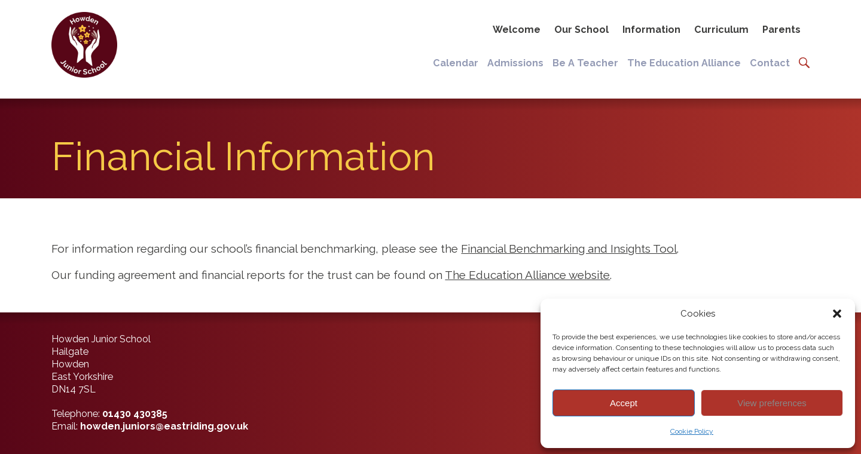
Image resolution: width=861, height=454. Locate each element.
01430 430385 (134, 413)
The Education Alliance (684, 63)
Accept (623, 403)
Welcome (517, 29)
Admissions (515, 63)
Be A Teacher (585, 63)
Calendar (455, 63)
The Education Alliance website (527, 274)
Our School (581, 29)
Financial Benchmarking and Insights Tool (569, 248)
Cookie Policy (691, 431)
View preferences (772, 403)
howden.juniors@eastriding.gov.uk (164, 426)
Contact (770, 63)
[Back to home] (82, 45)
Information (651, 29)
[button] (837, 314)
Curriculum (721, 29)
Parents (781, 29)
